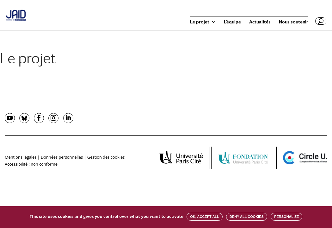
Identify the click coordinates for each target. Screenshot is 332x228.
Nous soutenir (293, 22)
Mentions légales (20, 157)
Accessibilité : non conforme (31, 164)
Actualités (260, 22)
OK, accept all (204, 216)
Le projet (199, 22)
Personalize (286, 216)
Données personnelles (62, 157)
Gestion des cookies (106, 157)
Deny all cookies (247, 216)
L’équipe (232, 22)
